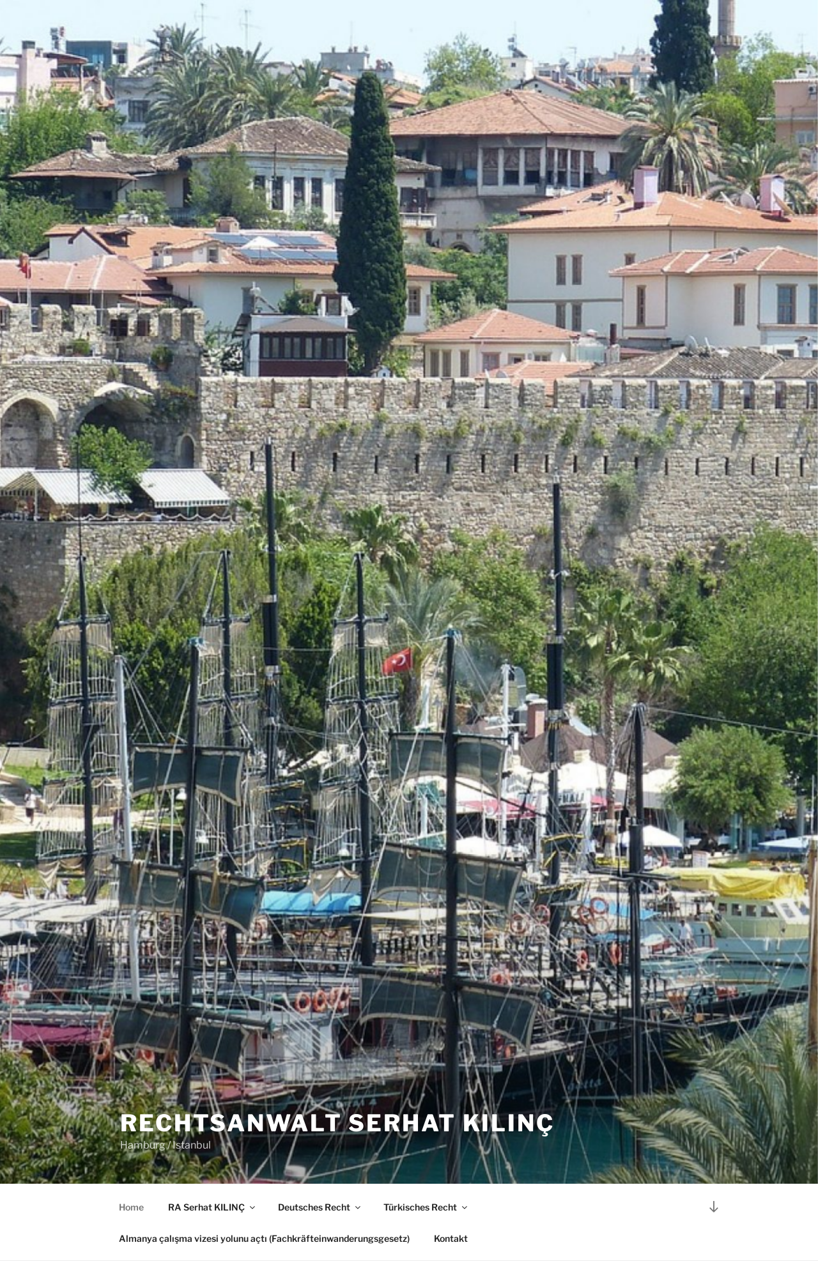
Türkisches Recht (426, 1207)
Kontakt (451, 1238)
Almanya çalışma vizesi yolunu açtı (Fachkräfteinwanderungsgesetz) (264, 1238)
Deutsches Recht (320, 1207)
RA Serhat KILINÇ (212, 1207)
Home (131, 1207)
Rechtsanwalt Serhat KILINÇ (337, 1123)
